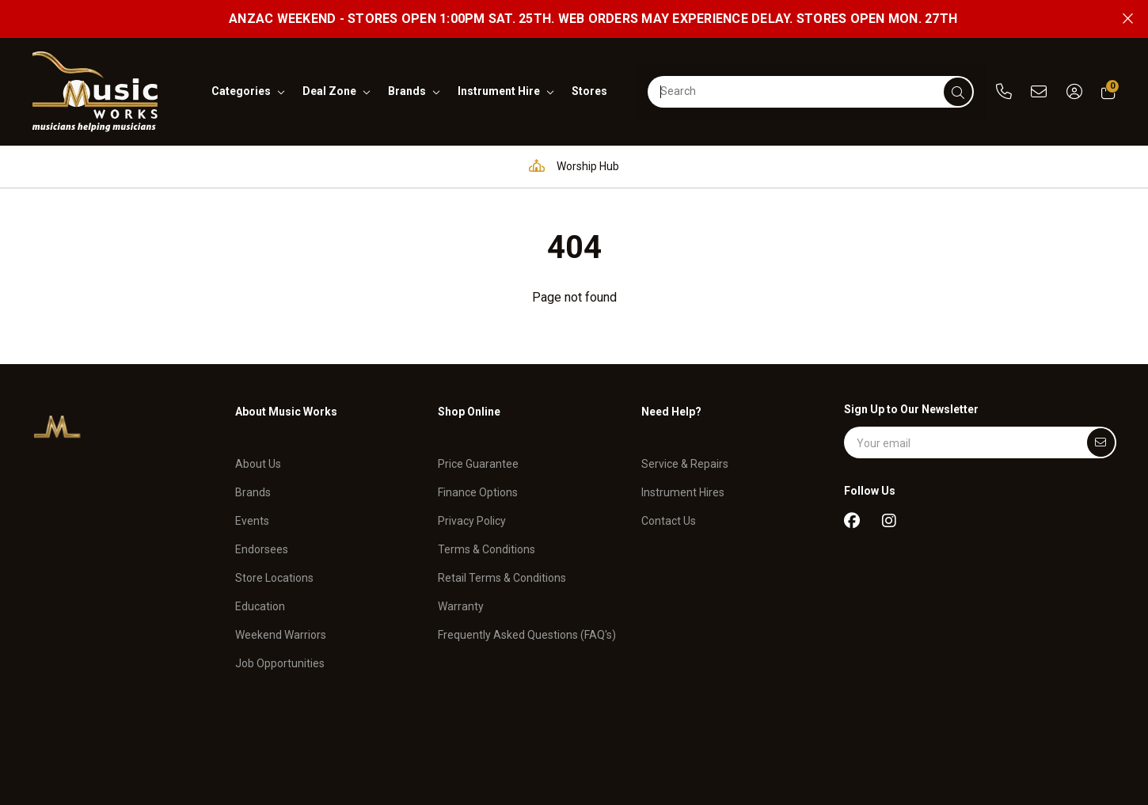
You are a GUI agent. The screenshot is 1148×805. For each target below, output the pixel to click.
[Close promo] (1127, 19)
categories (241, 91)
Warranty (461, 596)
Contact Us (668, 510)
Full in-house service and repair (736, 166)
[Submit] (1101, 442)
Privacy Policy (472, 510)
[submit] (958, 92)
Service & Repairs (684, 453)
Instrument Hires (682, 482)
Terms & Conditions (486, 539)
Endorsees (261, 539)
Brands (253, 482)
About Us (258, 453)
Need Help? (671, 411)
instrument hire (499, 91)
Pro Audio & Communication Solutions (254, 166)
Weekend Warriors (280, 624)
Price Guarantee (478, 453)
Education (260, 596)
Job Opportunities (280, 652)
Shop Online (469, 411)
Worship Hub (570, 166)
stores (589, 91)
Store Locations (274, 567)
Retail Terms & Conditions (502, 567)
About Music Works (286, 411)
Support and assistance (929, 166)
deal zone (329, 91)
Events (252, 510)
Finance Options (478, 482)
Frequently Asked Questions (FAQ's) (527, 624)
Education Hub (443, 166)
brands (407, 91)
